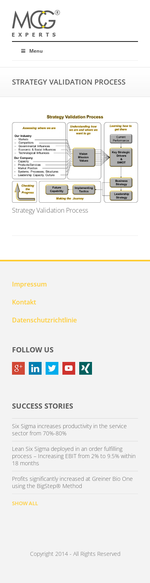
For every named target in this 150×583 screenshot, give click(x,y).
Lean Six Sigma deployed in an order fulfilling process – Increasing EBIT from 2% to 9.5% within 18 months (74, 456)
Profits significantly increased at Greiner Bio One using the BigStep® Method (72, 482)
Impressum (29, 284)
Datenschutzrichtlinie (44, 320)
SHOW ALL (25, 503)
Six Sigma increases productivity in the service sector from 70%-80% (69, 430)
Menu (31, 50)
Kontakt (24, 302)
